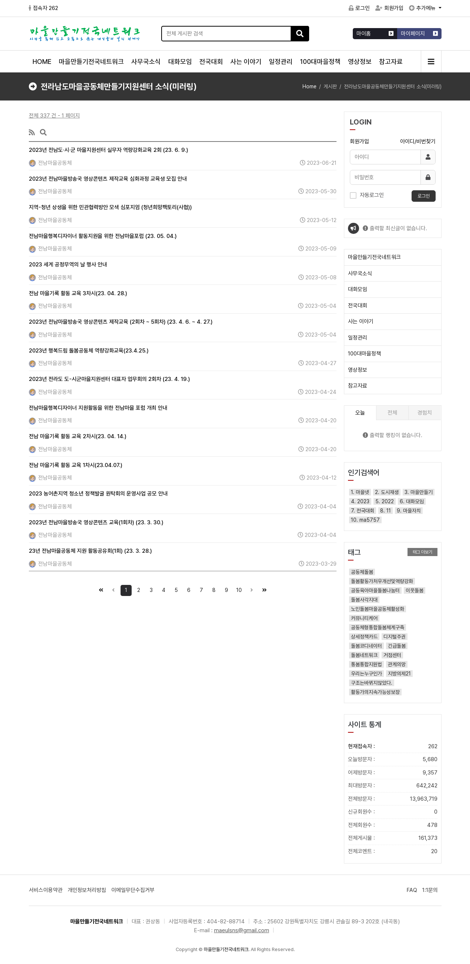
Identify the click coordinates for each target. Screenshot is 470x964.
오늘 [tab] (360, 412)
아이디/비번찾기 (418, 141)
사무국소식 (146, 61)
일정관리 (281, 61)
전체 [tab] (392, 412)
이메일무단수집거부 (133, 890)
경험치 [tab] (424, 412)
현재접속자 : (392, 746)
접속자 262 (43, 8)
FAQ (412, 890)
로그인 (359, 8)
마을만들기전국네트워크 (91, 61)
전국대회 (211, 61)
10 (238, 589)
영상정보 (360, 61)
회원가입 (389, 8)
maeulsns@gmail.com (241, 930)
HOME (42, 61)
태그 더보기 (422, 552)
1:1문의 (430, 890)
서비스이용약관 (45, 890)
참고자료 (391, 61)
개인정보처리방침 (87, 890)
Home (309, 86)
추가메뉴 (423, 8)
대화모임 (180, 61)
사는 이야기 (245, 61)
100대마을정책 (320, 61)
